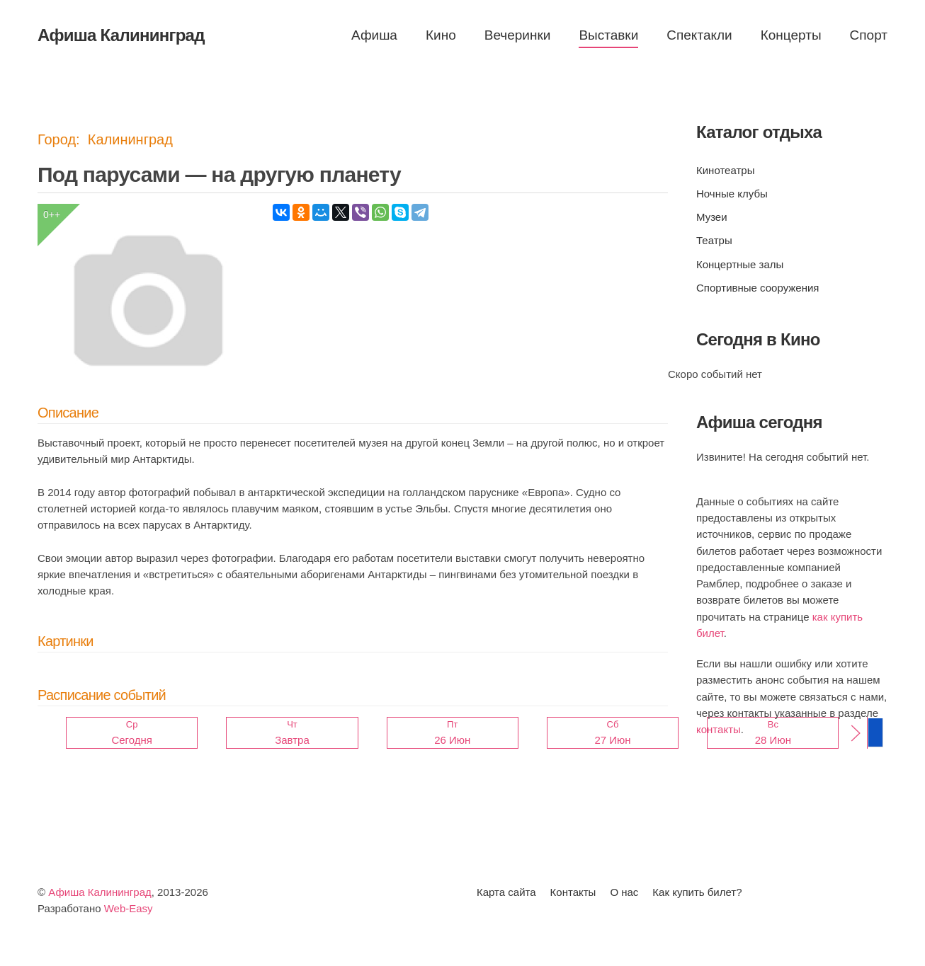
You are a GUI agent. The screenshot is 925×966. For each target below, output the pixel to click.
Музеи (711, 217)
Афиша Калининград (100, 892)
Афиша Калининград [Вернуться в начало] (121, 35)
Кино (441, 35)
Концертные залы (739, 264)
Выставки (608, 35)
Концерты (791, 35)
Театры (714, 240)
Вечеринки (517, 35)
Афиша (374, 35)
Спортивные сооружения (757, 288)
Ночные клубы (732, 194)
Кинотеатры (725, 170)
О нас (624, 892)
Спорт (868, 35)
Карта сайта (506, 892)
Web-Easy (128, 908)
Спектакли (699, 35)
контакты (718, 729)
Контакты (573, 892)
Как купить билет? (697, 892)
